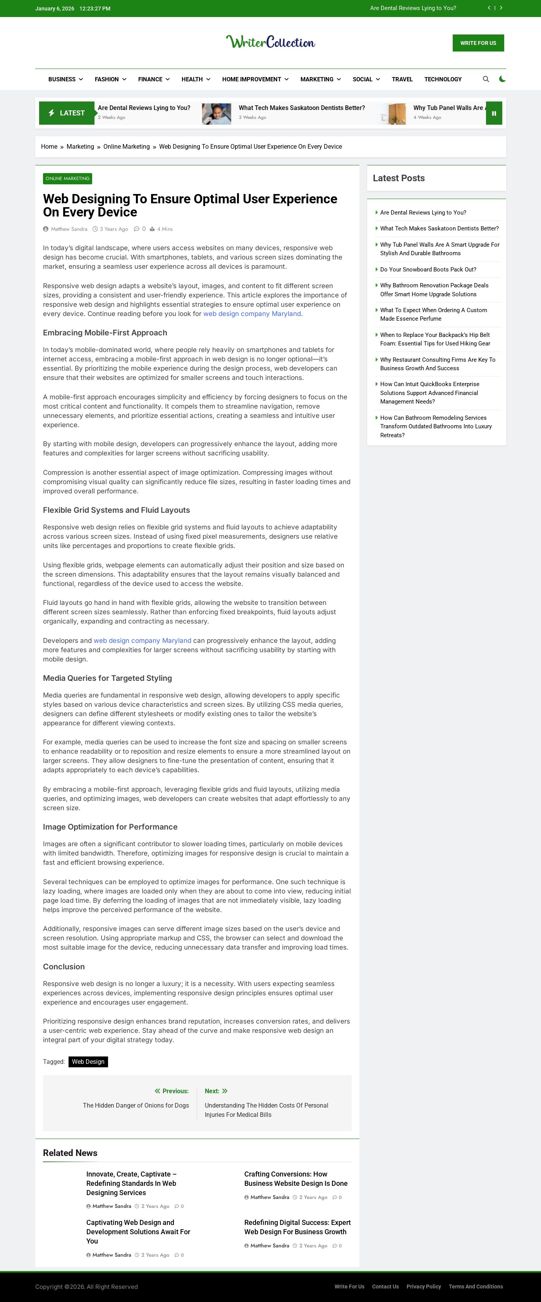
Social (363, 79)
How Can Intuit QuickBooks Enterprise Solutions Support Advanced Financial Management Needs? (429, 393)
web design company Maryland (252, 314)
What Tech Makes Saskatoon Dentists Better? (312, 108)
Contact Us (385, 1286)
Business (62, 79)
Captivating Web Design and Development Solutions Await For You (138, 1232)
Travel (402, 79)
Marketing (317, 79)
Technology (443, 79)
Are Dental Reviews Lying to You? (413, 8)
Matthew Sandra (69, 229)
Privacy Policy (424, 1286)
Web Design (88, 1061)
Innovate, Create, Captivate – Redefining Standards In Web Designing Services (131, 1183)
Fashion (107, 79)
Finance (150, 79)
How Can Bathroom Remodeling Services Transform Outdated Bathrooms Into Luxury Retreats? (436, 426)
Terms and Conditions (476, 1286)
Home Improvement (251, 79)
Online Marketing (67, 178)
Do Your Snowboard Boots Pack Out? (428, 269)
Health (192, 79)
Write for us (349, 1286)
